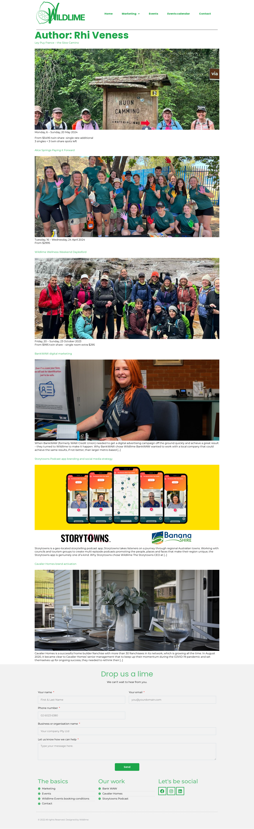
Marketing (131, 14)
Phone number (48, 708)
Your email (136, 692)
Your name (45, 692)
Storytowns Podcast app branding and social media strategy (74, 458)
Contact (205, 14)
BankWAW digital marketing (53, 353)
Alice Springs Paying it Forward (55, 150)
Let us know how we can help (57, 739)
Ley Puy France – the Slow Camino (57, 42)
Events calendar (178, 14)
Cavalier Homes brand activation (55, 563)
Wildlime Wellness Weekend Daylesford (61, 252)
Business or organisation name (58, 723)
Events (153, 14)
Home (108, 14)
